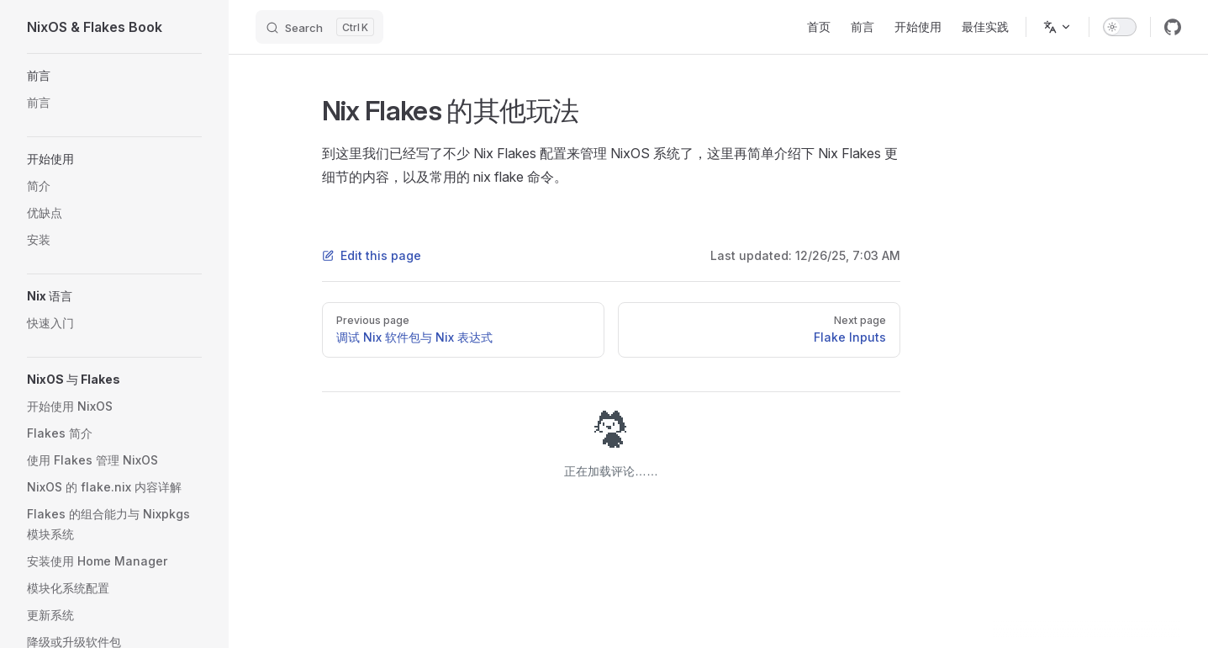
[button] (114, 75)
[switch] (1120, 27)
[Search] (319, 27)
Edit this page (371, 255)
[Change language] (1057, 27)
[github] (1173, 27)
